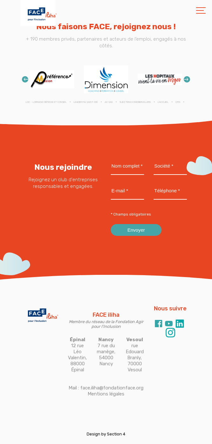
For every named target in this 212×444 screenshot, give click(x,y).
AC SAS (109, 102)
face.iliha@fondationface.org (111, 388)
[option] (52, 79)
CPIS (178, 102)
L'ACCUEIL (163, 102)
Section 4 (116, 434)
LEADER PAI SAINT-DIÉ (86, 102)
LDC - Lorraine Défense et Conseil (46, 102)
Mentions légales (106, 394)
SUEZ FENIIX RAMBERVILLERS (135, 102)
